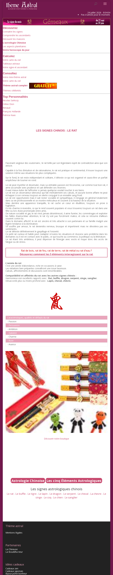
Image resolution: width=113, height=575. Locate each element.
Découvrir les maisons (14, 39)
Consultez (10, 73)
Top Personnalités (15, 96)
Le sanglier (71, 497)
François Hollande (12, 111)
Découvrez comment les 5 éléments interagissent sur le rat (56, 254)
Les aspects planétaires (14, 46)
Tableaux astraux (11, 63)
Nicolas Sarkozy (11, 100)
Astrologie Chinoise (27, 480)
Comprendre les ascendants (17, 35)
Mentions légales (14, 532)
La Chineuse (12, 549)
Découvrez (10, 28)
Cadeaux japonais (14, 571)
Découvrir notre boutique (56, 438)
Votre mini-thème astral (14, 77)
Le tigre (32, 493)
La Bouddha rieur (14, 551)
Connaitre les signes (13, 31)
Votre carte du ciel (12, 59)
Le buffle (20, 493)
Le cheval (83, 493)
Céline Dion (8, 104)
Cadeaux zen (12, 568)
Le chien (58, 497)
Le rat (10, 493)
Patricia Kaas (9, 115)
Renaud (6, 107)
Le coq (47, 497)
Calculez (9, 56)
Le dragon (55, 493)
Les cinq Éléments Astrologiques (73, 480)
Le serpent (69, 493)
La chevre (95, 493)
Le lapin (43, 493)
